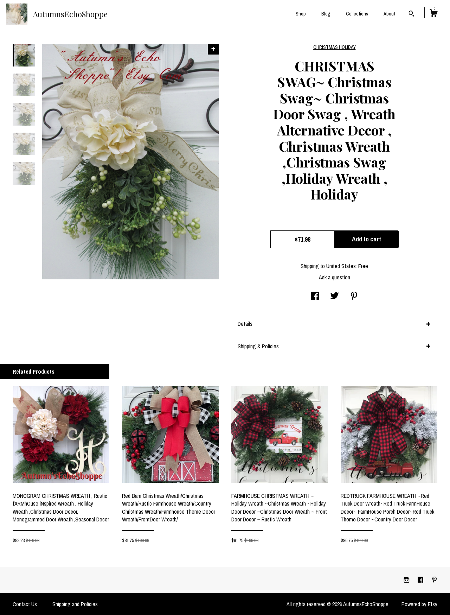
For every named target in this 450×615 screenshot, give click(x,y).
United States (341, 266)
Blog (325, 14)
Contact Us (25, 604)
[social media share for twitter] (334, 296)
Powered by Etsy (419, 604)
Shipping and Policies (75, 604)
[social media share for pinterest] (354, 296)
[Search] (411, 14)
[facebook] (421, 580)
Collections (357, 14)
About (389, 14)
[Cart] (433, 14)
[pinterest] (434, 580)
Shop (301, 14)
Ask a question (334, 277)
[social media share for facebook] (315, 296)
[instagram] (407, 580)
